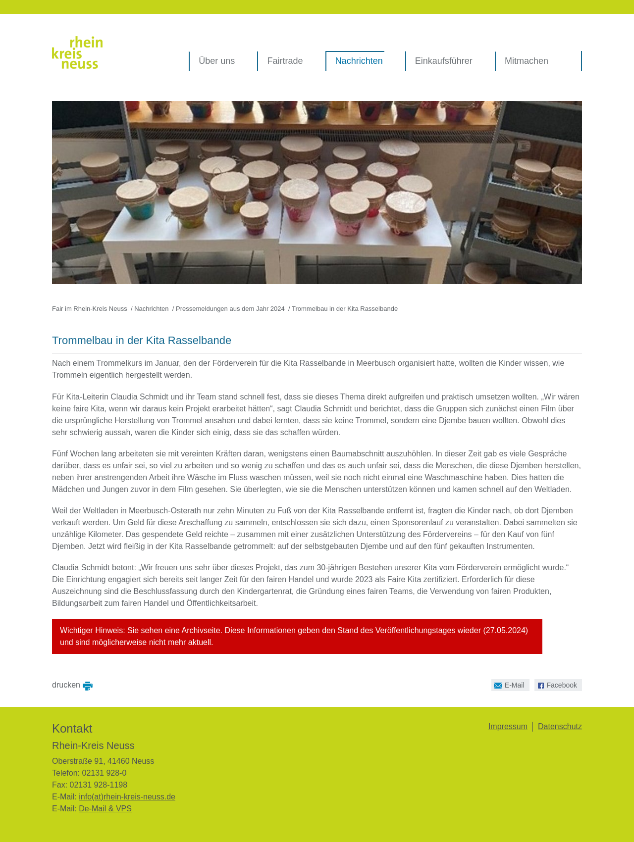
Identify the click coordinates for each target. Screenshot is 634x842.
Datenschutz (560, 726)
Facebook (555, 684)
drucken (66, 684)
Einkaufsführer (444, 61)
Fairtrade (285, 61)
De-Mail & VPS (105, 808)
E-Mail (508, 684)
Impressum (508, 726)
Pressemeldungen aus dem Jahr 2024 (230, 308)
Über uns (217, 61)
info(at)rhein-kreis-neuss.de (127, 796)
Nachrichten (359, 61)
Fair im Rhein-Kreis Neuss (89, 308)
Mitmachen (526, 61)
